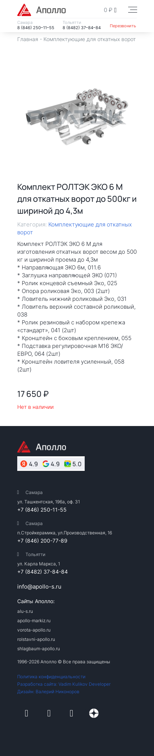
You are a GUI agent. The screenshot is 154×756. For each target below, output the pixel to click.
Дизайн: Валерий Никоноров (48, 691)
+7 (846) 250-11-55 (42, 509)
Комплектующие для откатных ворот (89, 39)
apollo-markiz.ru (34, 620)
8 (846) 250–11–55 (35, 27)
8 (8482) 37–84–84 (82, 27)
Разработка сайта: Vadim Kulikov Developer (64, 684)
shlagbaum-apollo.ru (38, 648)
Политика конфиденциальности (51, 676)
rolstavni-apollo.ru (36, 639)
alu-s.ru (25, 611)
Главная (27, 39)
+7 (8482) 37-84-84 (42, 571)
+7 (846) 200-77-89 (42, 540)
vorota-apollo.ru (34, 630)
